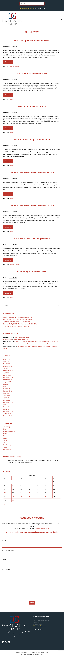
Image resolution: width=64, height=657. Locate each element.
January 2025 (7, 368)
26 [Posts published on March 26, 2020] (29, 496)
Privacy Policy (44, 652)
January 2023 (7, 375)
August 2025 (7, 359)
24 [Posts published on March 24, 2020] (13, 496)
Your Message (32, 583)
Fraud (5, 433)
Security (5, 440)
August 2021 (7, 382)
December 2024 (8, 370)
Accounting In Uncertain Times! (32, 272)
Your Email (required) (32, 553)
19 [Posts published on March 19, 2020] (29, 493)
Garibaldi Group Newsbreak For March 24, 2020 (32, 173)
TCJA (5, 447)
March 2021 (6, 389)
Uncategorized (17, 66)
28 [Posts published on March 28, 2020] (45, 496)
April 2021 (6, 386)
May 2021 (6, 384)
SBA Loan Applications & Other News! (32, 40)
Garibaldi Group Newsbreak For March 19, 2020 (32, 206)
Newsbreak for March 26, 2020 (32, 106)
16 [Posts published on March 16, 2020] (5, 493)
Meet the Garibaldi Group (22, 337)
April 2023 (6, 373)
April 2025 (6, 361)
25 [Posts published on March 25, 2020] (21, 496)
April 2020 (6, 397)
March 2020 (6, 400)
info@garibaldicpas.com (27, 8)
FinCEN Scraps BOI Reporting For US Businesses (18, 319)
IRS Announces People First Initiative (32, 139)
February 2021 (7, 391)
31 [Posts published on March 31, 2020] (13, 500)
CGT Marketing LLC (38, 654)
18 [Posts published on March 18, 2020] (21, 493)
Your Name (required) (32, 544)
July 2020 (6, 393)
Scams (5, 438)
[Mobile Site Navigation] (61, 19)
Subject (32, 562)
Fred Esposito (7, 339)
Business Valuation (9, 431)
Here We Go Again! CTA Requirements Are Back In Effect (20, 324)
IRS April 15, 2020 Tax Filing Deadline (32, 239)
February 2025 (7, 366)
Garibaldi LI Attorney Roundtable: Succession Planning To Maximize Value (36, 341)
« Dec (5, 505)
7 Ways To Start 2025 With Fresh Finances (16, 326)
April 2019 (6, 404)
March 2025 (6, 364)
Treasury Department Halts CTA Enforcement (16, 321)
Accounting (6, 427)
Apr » (9, 505)
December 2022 (8, 377)
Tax (4, 442)
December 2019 (8, 402)
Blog (4, 429)
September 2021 (8, 379)
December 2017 (8, 411)
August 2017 (7, 413)
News (11, 66)
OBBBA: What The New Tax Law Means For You (17, 317)
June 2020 (6, 395)
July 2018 (6, 409)
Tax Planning (7, 445)
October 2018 (7, 407)
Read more (9, 62)
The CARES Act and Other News (32, 73)
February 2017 (7, 416)
